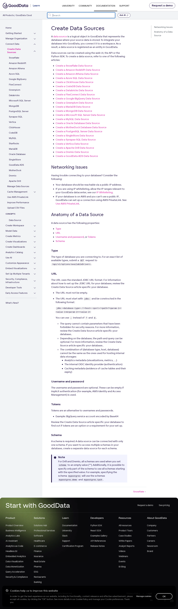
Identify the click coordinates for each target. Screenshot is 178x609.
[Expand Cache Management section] (35, 192)
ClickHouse (14, 127)
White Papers (125, 540)
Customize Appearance (17, 263)
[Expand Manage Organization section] (35, 38)
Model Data (11, 231)
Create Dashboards (15, 247)
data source (60, 36)
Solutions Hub (40, 525)
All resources (125, 525)
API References (98, 540)
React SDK (95, 530)
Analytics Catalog (14, 252)
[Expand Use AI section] (35, 258)
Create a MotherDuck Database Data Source (81, 127)
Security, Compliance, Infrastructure (17, 281)
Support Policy (165, 593)
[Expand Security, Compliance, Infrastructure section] (35, 281)
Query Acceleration (15, 571)
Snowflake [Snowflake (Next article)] (139, 491)
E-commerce (40, 546)
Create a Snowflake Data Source (74, 65)
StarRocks (14, 143)
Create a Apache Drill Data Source (75, 147)
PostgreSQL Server (19, 111)
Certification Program (72, 546)
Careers (151, 540)
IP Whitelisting (104, 192)
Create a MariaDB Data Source (73, 106)
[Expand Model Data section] (35, 231)
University (68, 5)
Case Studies (125, 535)
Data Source (15, 220)
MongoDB (14, 106)
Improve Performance (18, 202)
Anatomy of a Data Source (163, 33)
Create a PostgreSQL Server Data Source (79, 131)
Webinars (123, 556)
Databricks (14, 95)
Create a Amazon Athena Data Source (77, 73)
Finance (38, 551)
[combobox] (81, 15)
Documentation (105, 5)
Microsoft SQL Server (20, 100)
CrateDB (13, 132)
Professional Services (44, 530)
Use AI (9, 257)
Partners (151, 535)
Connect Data (12, 44)
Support (124, 5)
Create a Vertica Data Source (72, 143)
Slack (65, 535)
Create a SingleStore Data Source (75, 135)
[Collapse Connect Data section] (35, 44)
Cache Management (17, 191)
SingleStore (15, 159)
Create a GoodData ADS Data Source (77, 156)
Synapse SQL (16, 116)
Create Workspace (15, 225)
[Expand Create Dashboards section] (35, 247)
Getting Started (14, 33)
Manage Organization (16, 38)
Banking (38, 582)
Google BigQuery (17, 79)
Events (122, 561)
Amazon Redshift (17, 63)
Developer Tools (14, 287)
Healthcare (39, 540)
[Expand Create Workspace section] (35, 225)
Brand (150, 551)
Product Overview (14, 525)
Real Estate (39, 561)
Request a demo (162, 5)
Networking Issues (163, 27)
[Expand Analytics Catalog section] (35, 252)
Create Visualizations (16, 241)
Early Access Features (17, 293)
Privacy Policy (133, 593)
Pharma (37, 566)
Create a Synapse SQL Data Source (76, 139)
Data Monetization (15, 566)
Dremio (12, 175)
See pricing (164, 505)
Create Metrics (13, 236)
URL (58, 232)
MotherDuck (15, 170)
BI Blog (122, 566)
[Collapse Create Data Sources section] (35, 51)
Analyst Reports (126, 546)
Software (38, 535)
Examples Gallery (98, 535)
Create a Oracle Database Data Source (78, 123)
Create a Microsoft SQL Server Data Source (80, 114)
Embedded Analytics (16, 556)
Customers (152, 530)
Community (85, 5)
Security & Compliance (17, 576)
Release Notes (97, 546)
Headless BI (11, 551)
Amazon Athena (17, 68)
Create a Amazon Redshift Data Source (78, 69)
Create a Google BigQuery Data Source (78, 98)
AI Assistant (12, 540)
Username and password (70, 236)
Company (151, 525)
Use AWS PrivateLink (17, 197)
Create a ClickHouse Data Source (74, 82)
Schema (60, 241)
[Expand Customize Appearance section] (35, 263)
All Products (8, 15)
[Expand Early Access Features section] (35, 293)
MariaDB (13, 149)
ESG (36, 571)
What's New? (12, 303)
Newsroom (152, 546)
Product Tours (126, 530)
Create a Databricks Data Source (74, 90)
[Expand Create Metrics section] (35, 236)
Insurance (38, 556)
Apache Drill (15, 181)
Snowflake (14, 57)
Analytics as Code (14, 546)
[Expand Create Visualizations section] (35, 242)
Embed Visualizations (16, 268)
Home (9, 27)
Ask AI (124, 15)
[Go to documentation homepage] (15, 5)
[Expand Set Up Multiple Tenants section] (35, 274)
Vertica (12, 122)
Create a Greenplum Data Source (74, 102)
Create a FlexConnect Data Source (75, 94)
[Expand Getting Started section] (35, 33)
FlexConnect (15, 84)
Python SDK (96, 525)
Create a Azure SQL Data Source (74, 78)
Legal (149, 593)
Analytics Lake (13, 535)
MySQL (12, 138)
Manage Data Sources (18, 186)
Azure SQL (14, 74)
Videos (122, 551)
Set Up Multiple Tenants (18, 273)
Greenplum (14, 90)
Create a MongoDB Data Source (74, 110)
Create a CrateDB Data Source (73, 86)
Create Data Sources (14, 51)
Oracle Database (17, 154)
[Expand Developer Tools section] (35, 287)
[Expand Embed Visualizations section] (35, 268)
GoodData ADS (16, 165)
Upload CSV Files (16, 207)
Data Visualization (14, 561)
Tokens (92, 236)
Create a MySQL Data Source (72, 119)
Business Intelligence (16, 530)
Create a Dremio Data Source (72, 151)
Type (58, 228)
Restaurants (40, 576)
